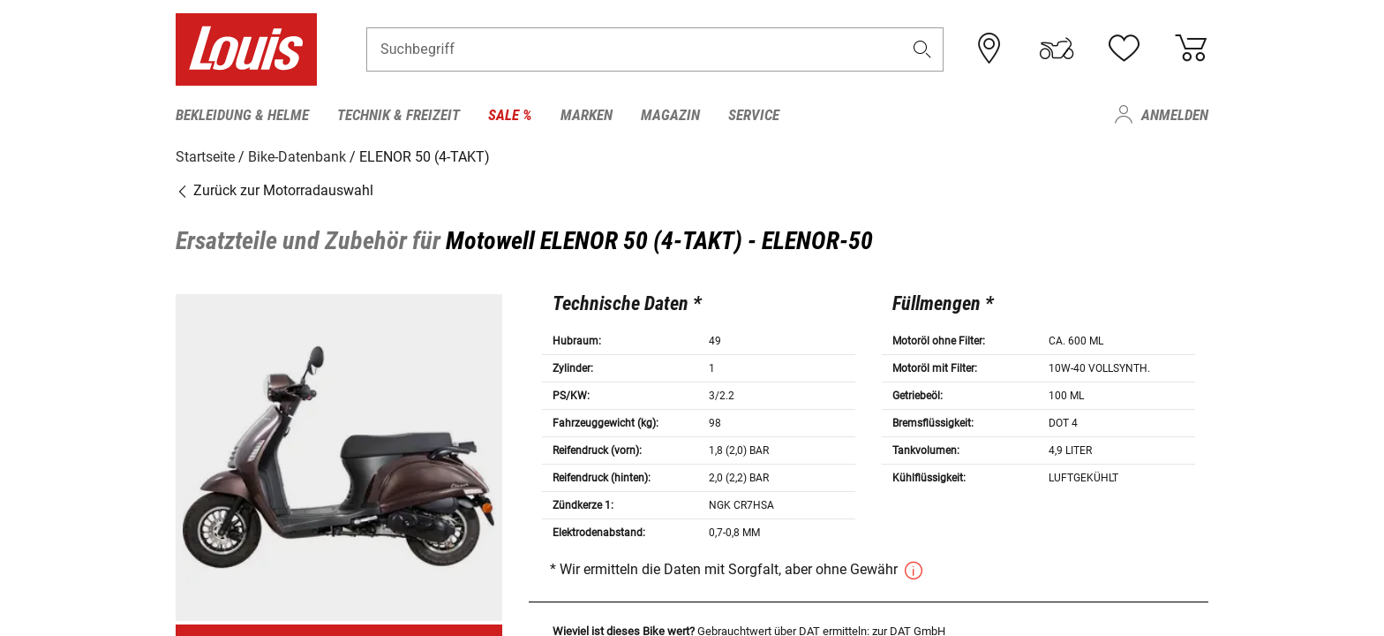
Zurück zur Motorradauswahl (274, 189)
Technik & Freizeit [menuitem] (398, 115)
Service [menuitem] (753, 115)
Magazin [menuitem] (670, 115)
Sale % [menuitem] (510, 115)
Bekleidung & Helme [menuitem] (242, 115)
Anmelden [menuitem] (1174, 115)
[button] (922, 50)
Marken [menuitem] (586, 115)
